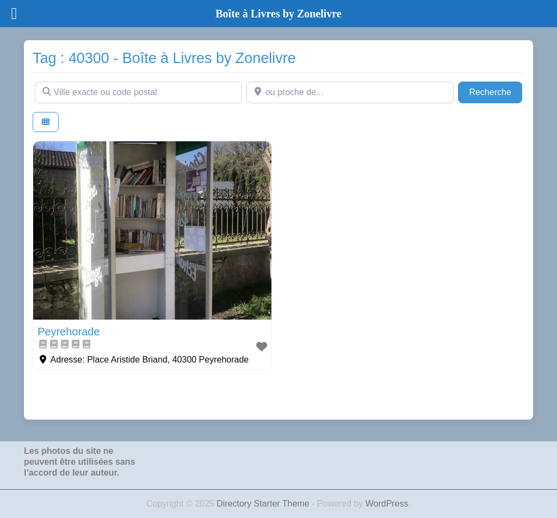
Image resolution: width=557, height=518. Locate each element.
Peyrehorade (69, 332)
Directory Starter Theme (264, 503)
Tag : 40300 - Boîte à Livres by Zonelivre (164, 58)
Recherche (495, 91)
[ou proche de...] (350, 92)
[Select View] (46, 122)
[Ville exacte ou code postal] (138, 92)
